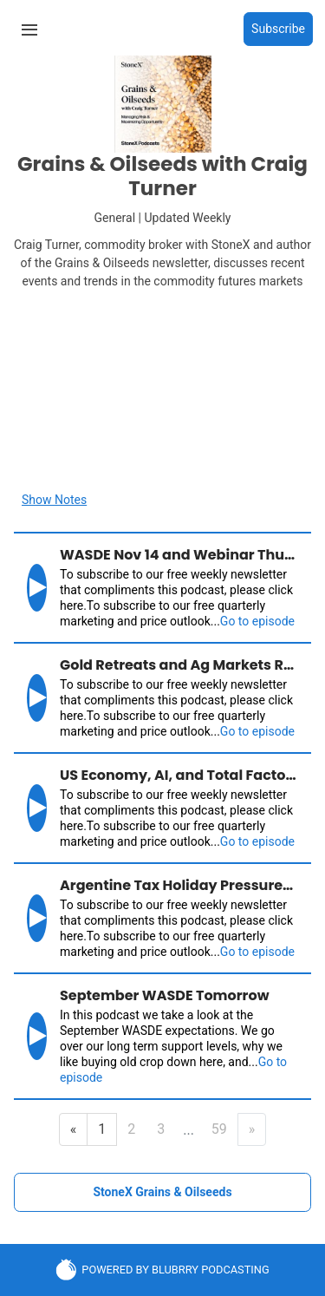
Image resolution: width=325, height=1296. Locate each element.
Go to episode (257, 621)
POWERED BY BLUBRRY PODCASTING (162, 1269)
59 (219, 1129)
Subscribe (278, 29)
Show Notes (54, 500)
